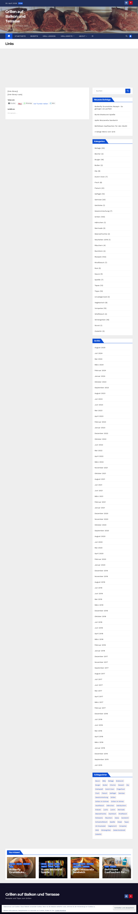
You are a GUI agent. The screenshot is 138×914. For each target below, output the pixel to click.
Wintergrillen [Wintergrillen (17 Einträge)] (106, 830)
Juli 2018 (98, 622)
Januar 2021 (100, 508)
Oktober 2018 (100, 616)
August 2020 (100, 536)
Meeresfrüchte (101, 234)
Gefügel (98, 194)
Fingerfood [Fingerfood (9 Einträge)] (121, 789)
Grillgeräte (66, 36)
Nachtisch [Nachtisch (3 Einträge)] (112, 814)
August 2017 (100, 674)
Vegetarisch (100, 303)
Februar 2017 (100, 708)
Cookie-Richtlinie (60, 910)
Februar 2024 (100, 370)
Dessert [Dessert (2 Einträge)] (121, 785)
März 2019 (99, 605)
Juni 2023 (99, 405)
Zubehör (98, 331)
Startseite (20, 36)
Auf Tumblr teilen (41, 103)
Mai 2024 (98, 359)
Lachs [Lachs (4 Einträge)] (106, 810)
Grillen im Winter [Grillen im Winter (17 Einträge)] (117, 801)
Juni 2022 (99, 445)
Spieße (97, 280)
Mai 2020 (99, 548)
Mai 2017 (98, 691)
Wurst (97, 325)
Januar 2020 (100, 565)
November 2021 (101, 468)
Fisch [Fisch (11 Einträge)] (97, 793)
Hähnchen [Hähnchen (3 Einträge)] (110, 805)
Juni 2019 (99, 593)
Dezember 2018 (101, 611)
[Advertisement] (69, 65)
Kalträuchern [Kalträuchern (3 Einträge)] (121, 805)
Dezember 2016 (101, 714)
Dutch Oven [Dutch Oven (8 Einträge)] (109, 789)
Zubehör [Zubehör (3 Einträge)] (98, 834)
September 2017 (102, 668)
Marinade (99, 228)
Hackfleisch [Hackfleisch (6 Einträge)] (99, 805)
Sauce (97, 274)
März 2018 (99, 639)
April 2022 (99, 456)
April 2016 (99, 736)
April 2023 (99, 416)
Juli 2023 (99, 399)
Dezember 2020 (101, 513)
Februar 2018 (100, 645)
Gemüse (98, 200)
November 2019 (101, 576)
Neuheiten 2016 (101, 240)
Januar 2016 (100, 748)
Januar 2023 (100, 428)
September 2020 (102, 531)
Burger (97, 160)
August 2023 (100, 393)
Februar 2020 (100, 559)
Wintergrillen (100, 320)
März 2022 (99, 462)
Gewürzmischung (102, 211)
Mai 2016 (98, 731)
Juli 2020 (99, 542)
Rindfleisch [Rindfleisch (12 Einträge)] (123, 814)
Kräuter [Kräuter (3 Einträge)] (98, 810)
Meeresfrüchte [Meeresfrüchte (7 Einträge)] (100, 814)
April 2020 (99, 553)
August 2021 (100, 479)
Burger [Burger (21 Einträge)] (97, 785)
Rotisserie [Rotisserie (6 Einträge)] (99, 818)
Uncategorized (101, 297)
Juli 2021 (98, 485)
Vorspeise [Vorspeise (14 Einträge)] (122, 826)
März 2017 (99, 702)
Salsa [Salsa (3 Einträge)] (117, 818)
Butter (97, 165)
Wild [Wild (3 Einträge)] (97, 830)
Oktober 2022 (100, 439)
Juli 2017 (98, 679)
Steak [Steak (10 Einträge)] (120, 822)
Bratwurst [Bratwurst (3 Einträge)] (119, 781)
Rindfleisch (99, 262)
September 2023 (102, 388)
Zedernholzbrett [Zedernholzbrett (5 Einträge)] (119, 830)
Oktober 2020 (100, 525)
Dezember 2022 (101, 433)
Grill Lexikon (49, 36)
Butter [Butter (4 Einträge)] (105, 785)
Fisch (97, 182)
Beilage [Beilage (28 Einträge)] (111, 781)
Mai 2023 (98, 410)
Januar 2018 (100, 651)
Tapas (97, 285)
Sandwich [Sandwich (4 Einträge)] (125, 818)
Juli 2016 (98, 719)
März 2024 (99, 365)
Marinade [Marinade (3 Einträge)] (121, 810)
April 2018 (99, 634)
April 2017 (99, 696)
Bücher (98, 154)
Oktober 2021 (100, 473)
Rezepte (34, 36)
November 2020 (101, 519)
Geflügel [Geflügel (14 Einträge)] (113, 793)
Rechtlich (99, 251)
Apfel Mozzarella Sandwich (106, 120)
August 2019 (100, 582)
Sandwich (90, 863)
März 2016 (99, 742)
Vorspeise (99, 308)
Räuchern (99, 245)
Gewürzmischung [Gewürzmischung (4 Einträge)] (101, 797)
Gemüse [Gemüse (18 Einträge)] (121, 793)
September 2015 (102, 759)
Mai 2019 (98, 599)
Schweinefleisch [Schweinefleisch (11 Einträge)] (101, 822)
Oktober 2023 (100, 382)
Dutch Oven (100, 177)
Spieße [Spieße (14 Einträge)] (112, 822)
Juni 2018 (99, 628)
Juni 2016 (99, 725)
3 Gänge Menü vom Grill (105, 132)
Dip (96, 171)
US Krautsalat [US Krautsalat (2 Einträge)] (100, 826)
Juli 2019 (98, 588)
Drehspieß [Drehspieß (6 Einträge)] (99, 789)
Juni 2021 (99, 491)
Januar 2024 (100, 376)
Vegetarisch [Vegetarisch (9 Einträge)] (112, 826)
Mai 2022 (98, 450)
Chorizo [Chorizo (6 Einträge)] (113, 785)
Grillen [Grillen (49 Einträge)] (113, 797)
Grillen (97, 217)
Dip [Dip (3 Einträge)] (127, 785)
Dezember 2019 (101, 571)
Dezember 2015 (101, 754)
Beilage (98, 148)
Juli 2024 (99, 353)
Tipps (97, 291)
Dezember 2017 (101, 656)
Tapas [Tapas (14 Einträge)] (126, 822)
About (82, 36)
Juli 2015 (98, 765)
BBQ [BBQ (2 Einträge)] (104, 781)
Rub (96, 268)
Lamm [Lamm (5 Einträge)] (113, 810)
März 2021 (99, 496)
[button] (92, 36)
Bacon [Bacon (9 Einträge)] (97, 781)
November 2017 (101, 662)
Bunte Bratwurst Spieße (105, 115)
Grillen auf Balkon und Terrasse (15, 16)
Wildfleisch (99, 314)
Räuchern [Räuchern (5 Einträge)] (108, 818)
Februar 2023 (100, 422)
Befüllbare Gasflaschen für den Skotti (111, 126)
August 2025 (100, 348)
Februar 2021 (100, 502)
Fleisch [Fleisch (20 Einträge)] (104, 793)
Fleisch (98, 188)
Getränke (98, 205)
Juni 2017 (99, 685)
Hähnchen (99, 222)
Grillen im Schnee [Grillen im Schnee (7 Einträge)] (102, 801)
